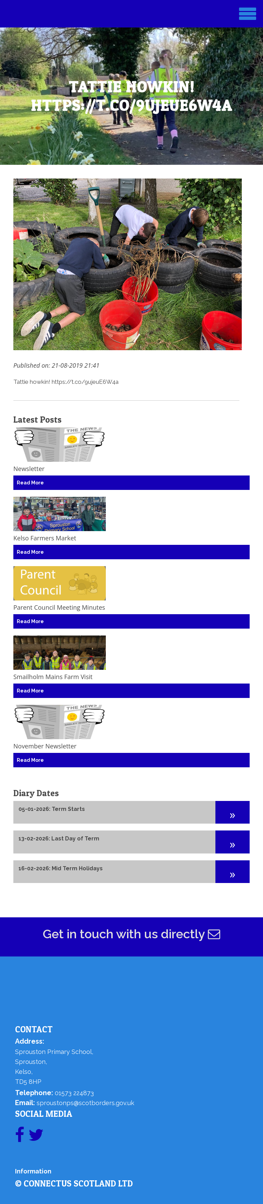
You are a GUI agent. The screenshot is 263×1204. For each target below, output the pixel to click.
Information (33, 1171)
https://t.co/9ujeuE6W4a (85, 381)
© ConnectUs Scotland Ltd (74, 1183)
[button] (232, 812)
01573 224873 (74, 1093)
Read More (30, 482)
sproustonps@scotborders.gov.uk (85, 1102)
